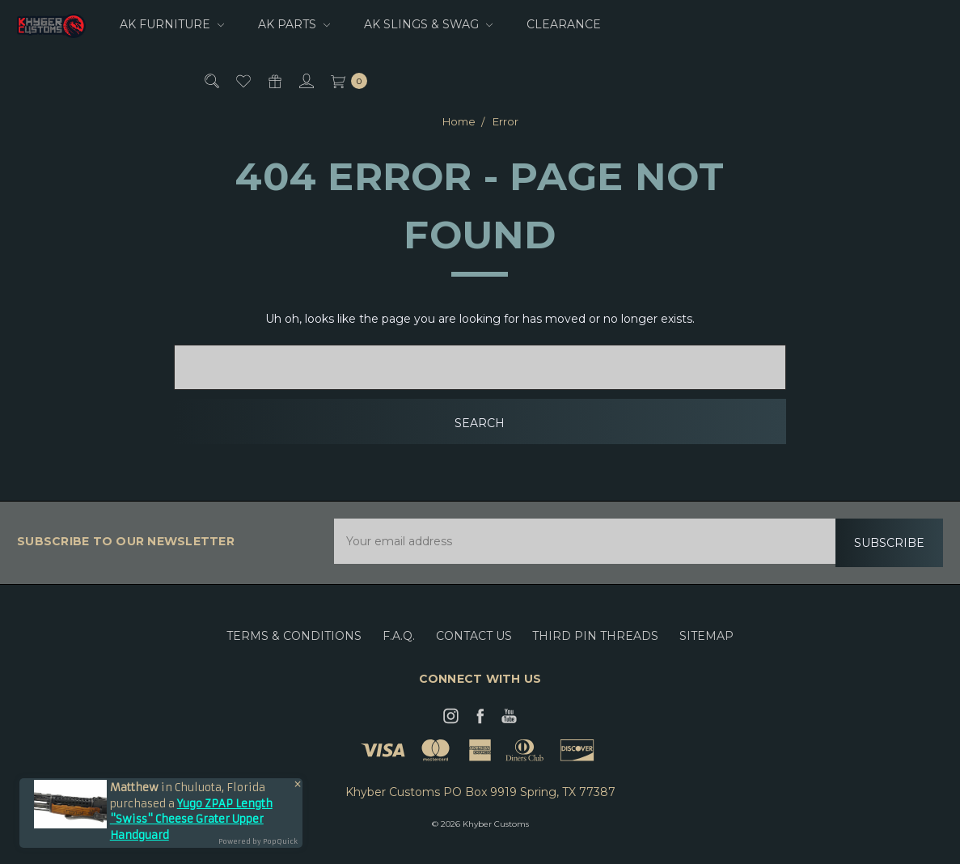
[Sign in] (305, 80)
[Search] (211, 80)
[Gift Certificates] (274, 80)
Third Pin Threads (595, 648)
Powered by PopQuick (258, 841)
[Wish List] (242, 80)
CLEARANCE (564, 24)
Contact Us (474, 648)
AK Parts (294, 24)
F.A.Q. (399, 648)
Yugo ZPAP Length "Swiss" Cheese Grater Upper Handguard (191, 819)
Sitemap (706, 648)
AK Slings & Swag (428, 24)
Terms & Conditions (294, 648)
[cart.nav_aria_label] (345, 80)
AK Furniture (172, 24)
